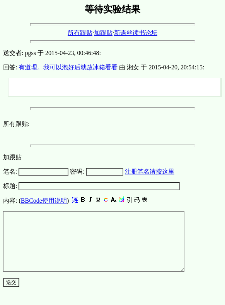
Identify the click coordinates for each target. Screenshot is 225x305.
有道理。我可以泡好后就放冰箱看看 (69, 67)
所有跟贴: (16, 124)
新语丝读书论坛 (135, 32)
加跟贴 (103, 32)
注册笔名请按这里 (149, 171)
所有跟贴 (80, 32)
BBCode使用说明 (44, 200)
